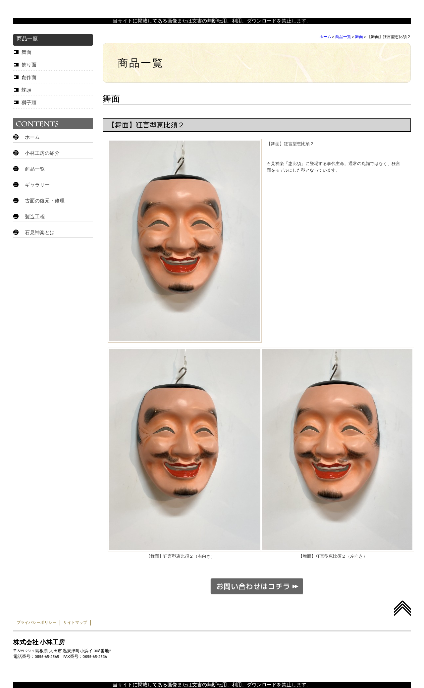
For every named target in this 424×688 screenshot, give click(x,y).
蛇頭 (26, 90)
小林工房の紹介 (42, 153)
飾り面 (29, 65)
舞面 (359, 36)
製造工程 (35, 217)
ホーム (325, 36)
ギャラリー (37, 185)
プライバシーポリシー (36, 622)
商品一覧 (343, 36)
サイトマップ (75, 622)
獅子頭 (29, 103)
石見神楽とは (40, 233)
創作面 (29, 77)
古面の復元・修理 (45, 201)
